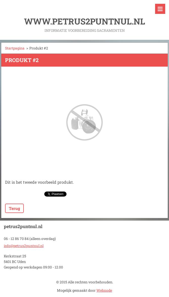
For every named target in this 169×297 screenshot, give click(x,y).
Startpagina (15, 48)
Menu (160, 9)
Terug (14, 208)
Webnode (104, 290)
